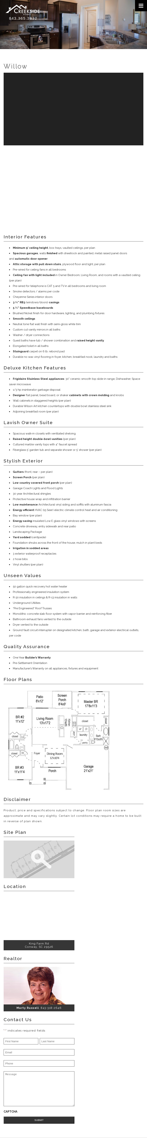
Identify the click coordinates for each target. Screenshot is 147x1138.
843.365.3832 (23, 18)
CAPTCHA (10, 1111)
